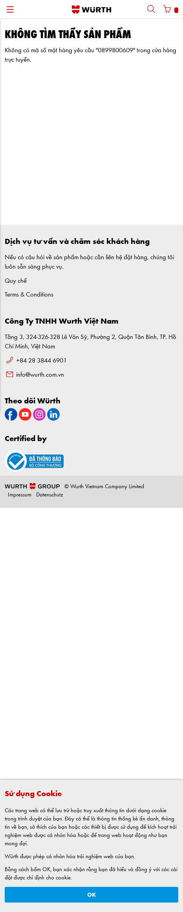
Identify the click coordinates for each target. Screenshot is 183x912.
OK (91, 895)
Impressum (19, 495)
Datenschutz (49, 495)
